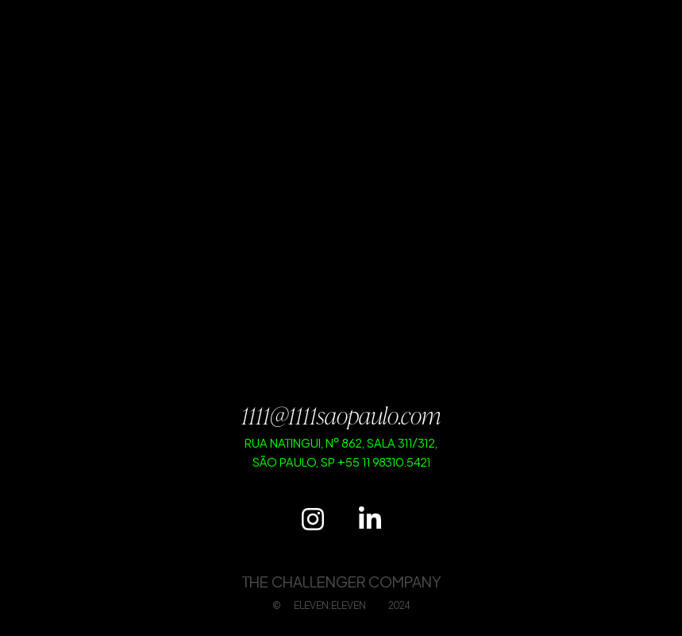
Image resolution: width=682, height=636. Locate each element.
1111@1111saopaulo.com (341, 415)
